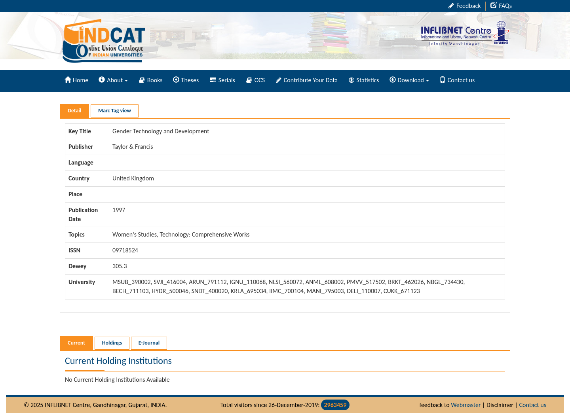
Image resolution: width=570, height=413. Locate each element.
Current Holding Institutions (118, 360)
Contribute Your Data (307, 80)
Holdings (112, 342)
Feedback (464, 5)
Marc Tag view (114, 110)
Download (409, 80)
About (113, 80)
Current (76, 342)
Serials (222, 80)
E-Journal (149, 342)
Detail (74, 110)
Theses (186, 80)
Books (151, 80)
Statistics (364, 80)
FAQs (501, 5)
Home (76, 80)
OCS (255, 80)
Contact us (457, 80)
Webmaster (466, 405)
